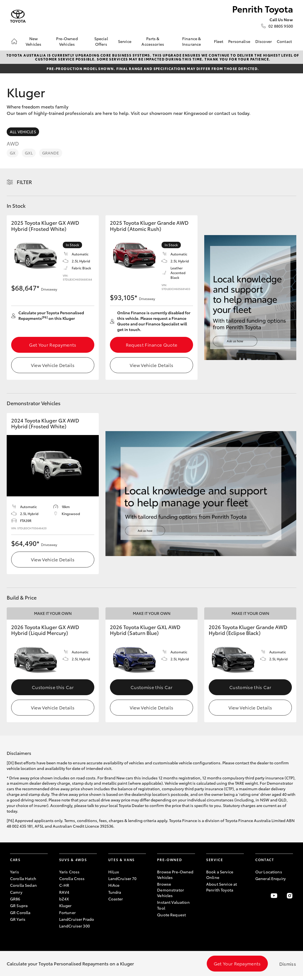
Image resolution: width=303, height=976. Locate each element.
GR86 (15, 899)
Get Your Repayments (52, 344)
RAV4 (64, 892)
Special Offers (101, 41)
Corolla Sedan (23, 885)
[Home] (14, 41)
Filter (24, 181)
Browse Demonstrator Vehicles (170, 889)
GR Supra (19, 905)
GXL (28, 153)
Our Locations (268, 871)
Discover (263, 41)
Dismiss (287, 963)
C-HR (64, 885)
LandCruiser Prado (76, 919)
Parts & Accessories (152, 41)
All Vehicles (23, 131)
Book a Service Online (219, 874)
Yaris (14, 871)
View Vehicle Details (52, 365)
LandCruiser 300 (74, 926)
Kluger (65, 905)
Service (124, 41)
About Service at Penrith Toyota (221, 886)
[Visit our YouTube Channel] (274, 895)
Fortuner (67, 912)
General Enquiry (270, 878)
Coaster (115, 899)
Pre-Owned (169, 859)
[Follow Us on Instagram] (289, 895)
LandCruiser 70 (122, 878)
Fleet (218, 41)
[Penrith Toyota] (18, 16)
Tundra (114, 892)
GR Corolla (20, 912)
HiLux (113, 871)
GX (12, 153)
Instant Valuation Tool (173, 904)
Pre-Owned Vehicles (67, 41)
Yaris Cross (69, 871)
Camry (16, 892)
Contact (284, 41)
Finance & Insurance (191, 41)
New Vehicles (33, 41)
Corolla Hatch (23, 878)
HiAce (114, 885)
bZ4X (64, 899)
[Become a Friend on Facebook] (258, 895)
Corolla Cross (72, 878)
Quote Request (171, 914)
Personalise (239, 41)
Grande (50, 153)
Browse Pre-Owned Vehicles (175, 874)
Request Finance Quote (151, 344)
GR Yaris (17, 919)
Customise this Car (53, 687)
